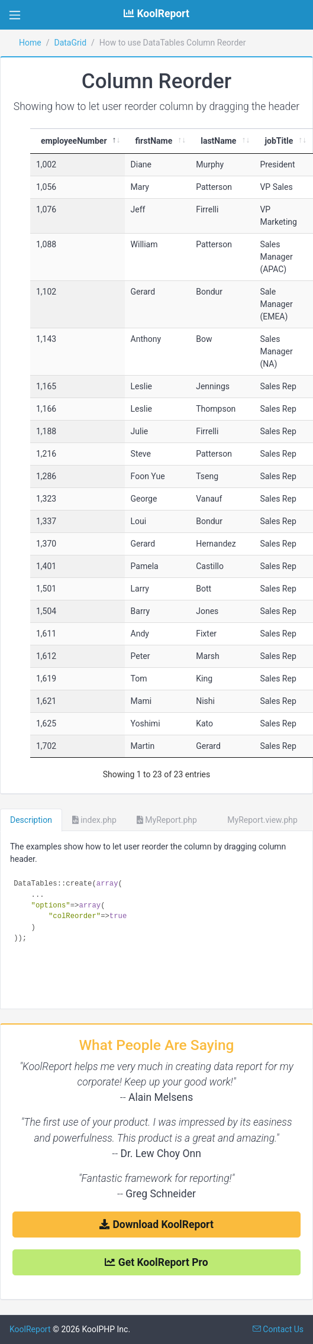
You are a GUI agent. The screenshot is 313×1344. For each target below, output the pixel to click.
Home (30, 42)
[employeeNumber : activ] (77, 141)
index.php (94, 820)
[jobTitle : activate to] (282, 141)
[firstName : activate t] (158, 141)
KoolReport (30, 1329)
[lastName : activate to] (222, 141)
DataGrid (70, 42)
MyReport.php (167, 820)
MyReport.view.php (257, 820)
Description (31, 820)
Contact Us (278, 1329)
